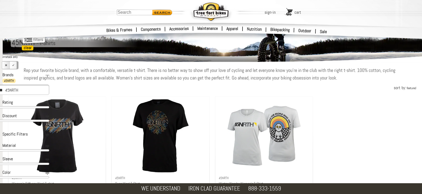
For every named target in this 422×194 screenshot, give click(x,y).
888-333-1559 (264, 188)
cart (297, 12)
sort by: (405, 95)
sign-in (270, 12)
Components (151, 29)
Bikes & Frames (119, 30)
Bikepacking (280, 30)
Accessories (179, 29)
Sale (323, 32)
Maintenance (207, 28)
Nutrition (254, 29)
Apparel (232, 29)
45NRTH (11, 90)
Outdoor (304, 31)
